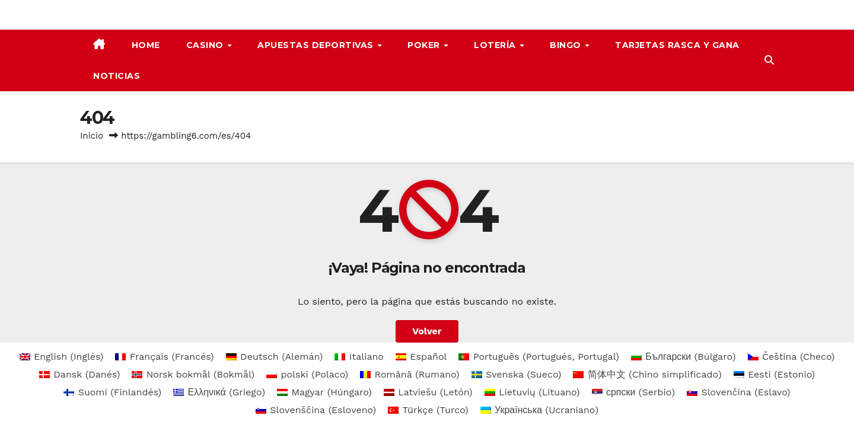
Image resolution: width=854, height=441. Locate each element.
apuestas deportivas (316, 45)
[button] (769, 60)
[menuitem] (62, 357)
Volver (427, 331)
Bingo (567, 45)
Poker (424, 45)
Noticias (116, 76)
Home (146, 45)
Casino (206, 45)
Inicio (91, 135)
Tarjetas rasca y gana (677, 45)
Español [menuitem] (428, 356)
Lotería (496, 45)
